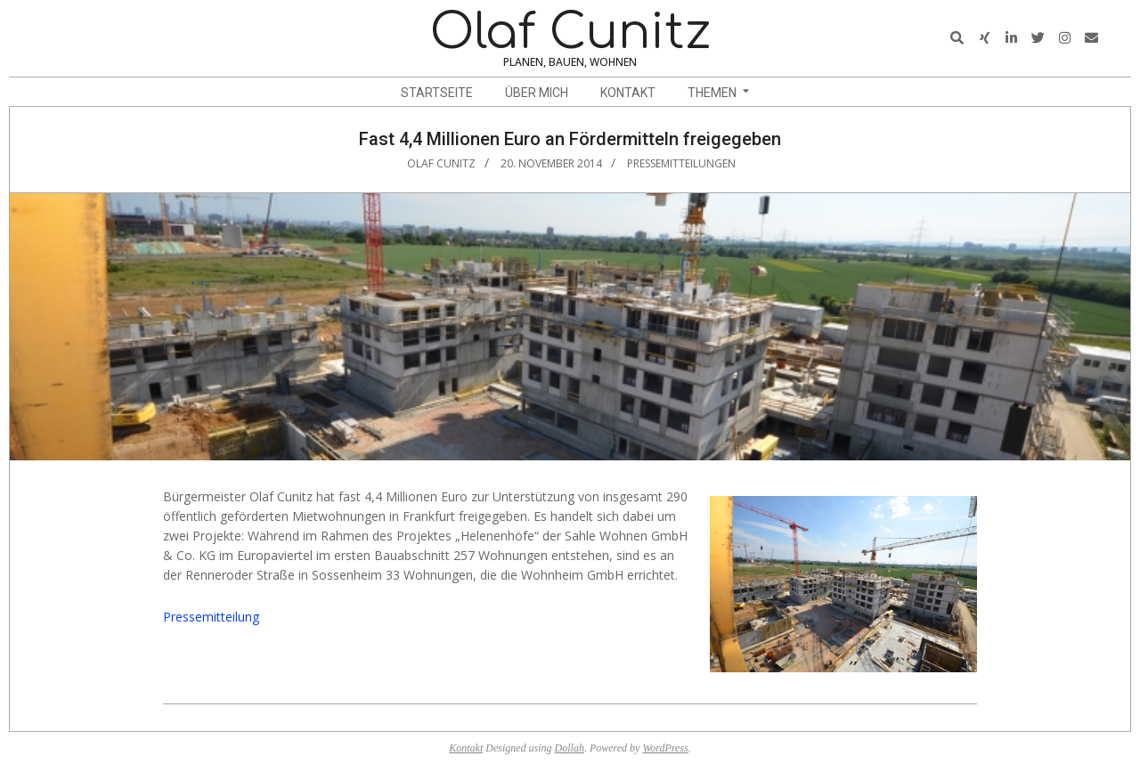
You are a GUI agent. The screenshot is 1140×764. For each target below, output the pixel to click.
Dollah (569, 748)
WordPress (665, 748)
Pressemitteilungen (681, 163)
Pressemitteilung (211, 616)
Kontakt (466, 748)
